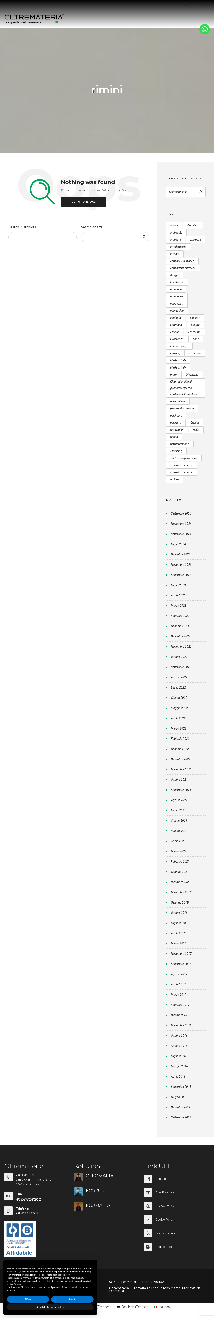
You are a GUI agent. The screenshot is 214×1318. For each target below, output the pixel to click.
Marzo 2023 (178, 605)
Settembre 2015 (181, 1086)
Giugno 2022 (179, 697)
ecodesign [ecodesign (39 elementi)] (176, 303)
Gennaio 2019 (180, 902)
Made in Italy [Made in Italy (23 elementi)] (178, 367)
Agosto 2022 (179, 677)
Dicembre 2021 (180, 759)
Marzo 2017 (178, 994)
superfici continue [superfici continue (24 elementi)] (181, 465)
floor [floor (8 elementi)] (196, 339)
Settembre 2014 (181, 1117)
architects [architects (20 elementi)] (176, 232)
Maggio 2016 (179, 1066)
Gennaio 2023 (180, 626)
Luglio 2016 (178, 1056)
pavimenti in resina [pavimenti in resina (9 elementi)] (182, 408)
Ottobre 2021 (179, 779)
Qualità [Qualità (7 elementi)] (194, 422)
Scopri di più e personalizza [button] (50, 1307)
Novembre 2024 (181, 523)
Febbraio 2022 (180, 738)
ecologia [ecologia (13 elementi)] (175, 317)
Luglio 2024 (178, 544)
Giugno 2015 (179, 1097)
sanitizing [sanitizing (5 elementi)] (176, 451)
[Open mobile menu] (205, 18)
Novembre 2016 (181, 1025)
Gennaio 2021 (180, 871)
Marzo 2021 (178, 851)
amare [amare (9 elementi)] (174, 225)
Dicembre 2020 (180, 882)
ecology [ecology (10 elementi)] (195, 317)
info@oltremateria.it (28, 1199)
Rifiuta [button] (28, 1299)
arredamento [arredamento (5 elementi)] (178, 246)
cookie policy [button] (63, 1275)
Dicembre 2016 (180, 1015)
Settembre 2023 (181, 575)
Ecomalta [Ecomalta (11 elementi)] (176, 325)
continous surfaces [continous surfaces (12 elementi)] (182, 261)
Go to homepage (83, 201)
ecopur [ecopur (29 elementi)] (195, 325)
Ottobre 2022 (179, 656)
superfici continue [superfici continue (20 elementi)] (181, 472)
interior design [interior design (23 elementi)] (179, 346)
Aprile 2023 (178, 595)
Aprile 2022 (178, 718)
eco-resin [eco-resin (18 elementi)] (176, 289)
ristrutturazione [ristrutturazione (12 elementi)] (179, 444)
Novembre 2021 (181, 769)
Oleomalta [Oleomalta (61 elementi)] (192, 374)
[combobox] (42, 237)
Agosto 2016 (179, 1045)
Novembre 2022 (181, 646)
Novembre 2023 (181, 564)
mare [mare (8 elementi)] (173, 374)
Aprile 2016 (178, 1076)
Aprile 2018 (178, 933)
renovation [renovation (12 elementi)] (177, 429)
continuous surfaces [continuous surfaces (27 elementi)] (183, 268)
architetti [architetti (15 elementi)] (175, 239)
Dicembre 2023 (180, 554)
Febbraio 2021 (180, 861)
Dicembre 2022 (180, 636)
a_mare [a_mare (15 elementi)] (174, 253)
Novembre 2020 (181, 892)
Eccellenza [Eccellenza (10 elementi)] (176, 282)
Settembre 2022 (181, 667)
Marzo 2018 (178, 943)
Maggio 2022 (179, 708)
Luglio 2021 (178, 810)
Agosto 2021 (179, 800)
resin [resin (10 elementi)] (196, 429)
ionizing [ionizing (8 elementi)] (175, 353)
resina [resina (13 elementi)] (174, 436)
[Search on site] (115, 237)
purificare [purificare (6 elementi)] (176, 415)
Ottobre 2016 (179, 1035)
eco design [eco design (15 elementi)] (177, 310)
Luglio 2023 (178, 585)
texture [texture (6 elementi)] (174, 479)
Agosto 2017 (179, 974)
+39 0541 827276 (27, 1213)
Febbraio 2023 (180, 616)
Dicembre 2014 (180, 1107)
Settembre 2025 (181, 513)
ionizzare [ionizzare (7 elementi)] (195, 353)
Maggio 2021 (179, 830)
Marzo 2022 (178, 728)
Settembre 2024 (181, 534)
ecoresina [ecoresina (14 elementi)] (194, 332)
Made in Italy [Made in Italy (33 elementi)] (178, 360)
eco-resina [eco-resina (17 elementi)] (176, 296)
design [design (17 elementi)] (174, 275)
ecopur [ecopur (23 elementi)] (174, 332)
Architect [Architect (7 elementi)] (192, 225)
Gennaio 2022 (180, 749)
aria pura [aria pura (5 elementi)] (195, 239)
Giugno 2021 (179, 820)
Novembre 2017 (181, 953)
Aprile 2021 (178, 841)
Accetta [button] (72, 1299)
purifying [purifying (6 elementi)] (175, 422)
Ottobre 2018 (179, 912)
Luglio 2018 (178, 923)
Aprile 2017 (178, 984)
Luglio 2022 (178, 687)
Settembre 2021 (181, 790)
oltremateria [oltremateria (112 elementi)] (177, 401)
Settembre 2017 (181, 964)
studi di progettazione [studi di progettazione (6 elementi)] (183, 458)
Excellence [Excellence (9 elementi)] (176, 339)
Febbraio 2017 (180, 1005)
